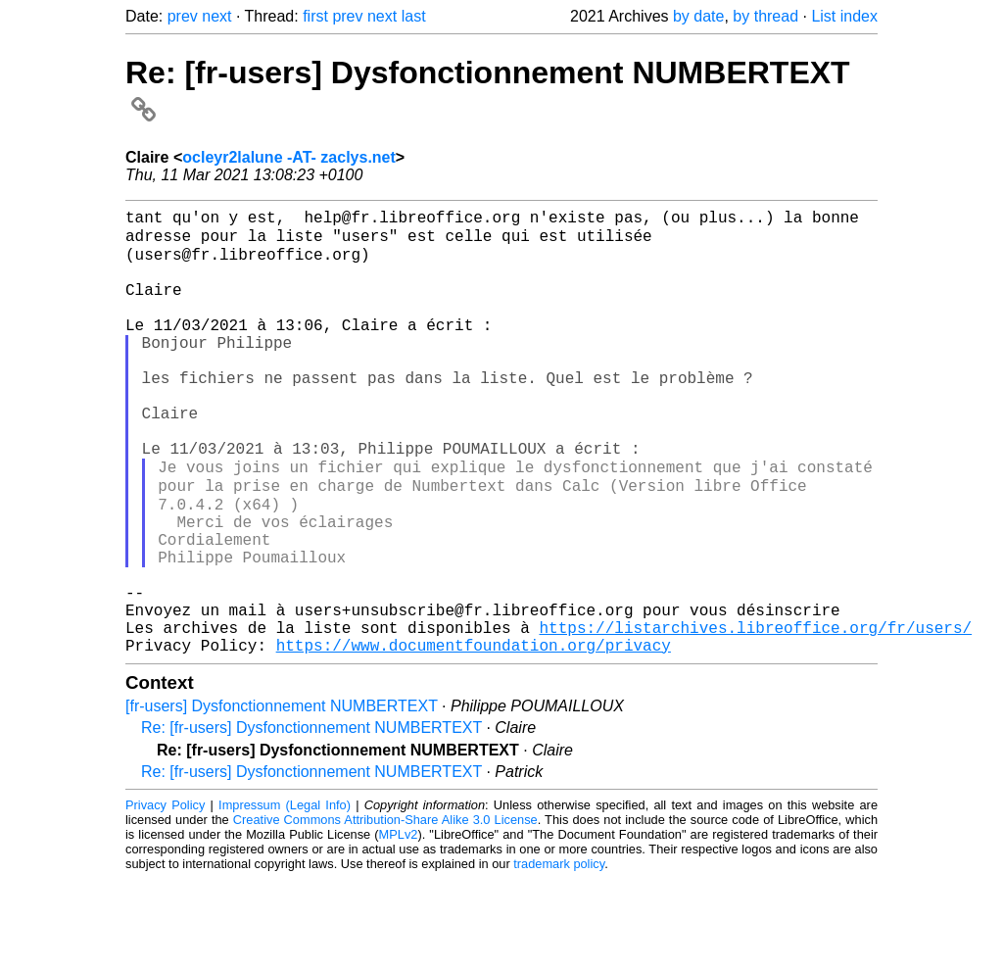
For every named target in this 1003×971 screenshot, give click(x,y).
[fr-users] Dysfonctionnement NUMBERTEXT (281, 798)
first (315, 16)
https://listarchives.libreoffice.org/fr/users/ (755, 715)
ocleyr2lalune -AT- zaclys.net (289, 157)
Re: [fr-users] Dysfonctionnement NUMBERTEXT (311, 819)
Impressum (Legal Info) (284, 897)
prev (182, 16)
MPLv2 (398, 926)
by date (698, 16)
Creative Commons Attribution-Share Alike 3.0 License (385, 911)
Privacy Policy (165, 897)
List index (844, 16)
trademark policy (558, 955)
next (216, 16)
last (414, 16)
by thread (765, 16)
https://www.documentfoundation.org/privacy (473, 737)
